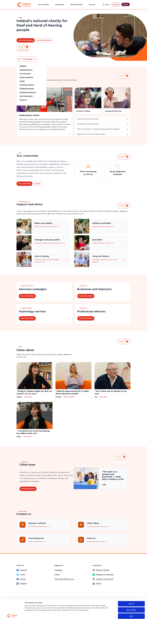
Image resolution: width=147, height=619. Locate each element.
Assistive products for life (96, 541)
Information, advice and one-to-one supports (108, 260)
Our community (24, 184)
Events (37, 184)
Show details (98, 615)
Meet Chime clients (26, 96)
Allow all (131, 590)
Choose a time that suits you (38, 526)
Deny (131, 602)
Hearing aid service (26, 70)
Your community (25, 73)
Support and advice (26, 77)
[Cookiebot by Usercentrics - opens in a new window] (12, 615)
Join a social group (25, 40)
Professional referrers (27, 88)
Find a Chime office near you (97, 526)
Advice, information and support (46, 226)
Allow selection (131, 596)
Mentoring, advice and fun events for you (49, 243)
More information (27, 296)
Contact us (23, 100)
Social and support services (103, 226)
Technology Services (27, 85)
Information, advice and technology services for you (51, 260)
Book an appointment (36, 541)
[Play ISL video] (23, 47)
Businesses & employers (28, 92)
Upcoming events (44, 40)
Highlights (23, 66)
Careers (22, 81)
